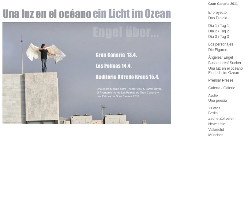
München (215, 135)
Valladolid (216, 129)
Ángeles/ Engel (220, 57)
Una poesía (217, 100)
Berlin (213, 113)
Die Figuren (217, 50)
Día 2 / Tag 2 (218, 31)
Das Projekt (217, 18)
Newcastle (216, 124)
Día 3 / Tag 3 (218, 37)
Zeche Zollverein (221, 118)
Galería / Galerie (221, 88)
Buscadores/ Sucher (224, 63)
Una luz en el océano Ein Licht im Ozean (225, 70)
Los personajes (220, 44)
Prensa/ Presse (220, 80)
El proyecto (217, 12)
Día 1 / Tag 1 (218, 26)
